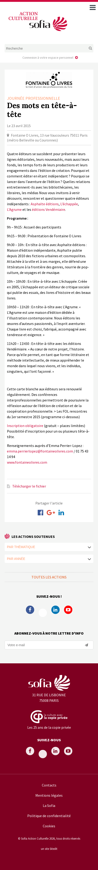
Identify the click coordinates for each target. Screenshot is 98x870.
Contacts (49, 785)
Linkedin (55, 610)
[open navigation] (93, 7)
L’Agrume (14, 209)
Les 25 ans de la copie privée (49, 727)
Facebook (30, 610)
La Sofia (49, 805)
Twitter (43, 613)
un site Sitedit (49, 849)
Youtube (68, 610)
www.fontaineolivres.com (27, 462)
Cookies (49, 826)
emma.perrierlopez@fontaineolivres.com (40, 451)
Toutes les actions (49, 577)
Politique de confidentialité (49, 815)
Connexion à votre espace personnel (47, 57)
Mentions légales (49, 795)
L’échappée (69, 204)
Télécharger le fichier (29, 486)
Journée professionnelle (33, 98)
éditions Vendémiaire (48, 209)
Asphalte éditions (45, 204)
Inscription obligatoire (25, 425)
